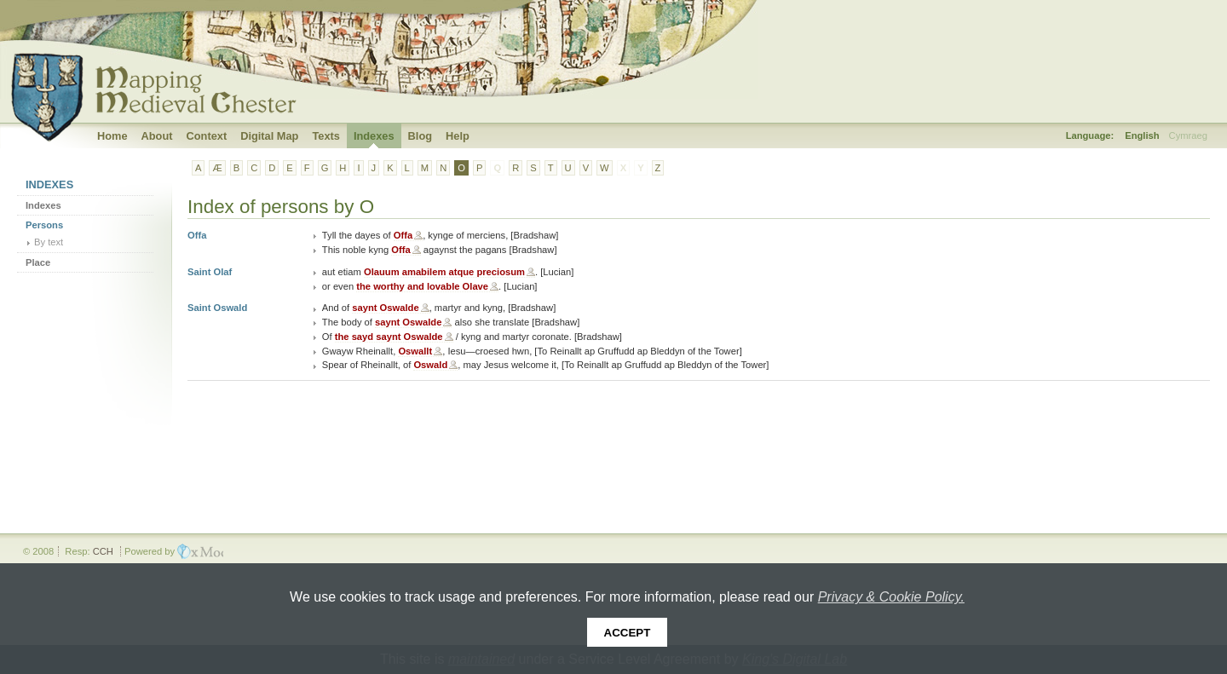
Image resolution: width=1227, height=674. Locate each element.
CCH (103, 551)
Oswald (430, 365)
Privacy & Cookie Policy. (891, 597)
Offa (196, 235)
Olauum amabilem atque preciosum (444, 272)
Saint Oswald (217, 307)
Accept (627, 632)
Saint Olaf (209, 272)
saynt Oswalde (385, 307)
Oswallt (415, 351)
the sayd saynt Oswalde (389, 336)
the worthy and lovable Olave (422, 286)
